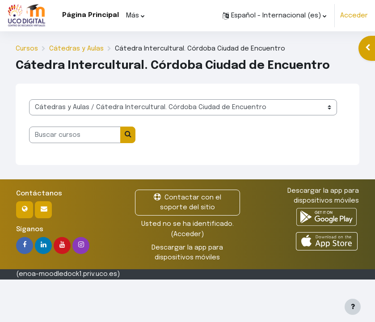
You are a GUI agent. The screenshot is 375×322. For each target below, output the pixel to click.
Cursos (27, 48)
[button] (274, 15)
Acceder (354, 15)
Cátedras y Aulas (76, 48)
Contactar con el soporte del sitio (187, 202)
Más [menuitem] (132, 15)
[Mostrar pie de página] (353, 307)
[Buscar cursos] (75, 135)
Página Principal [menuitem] (90, 15)
